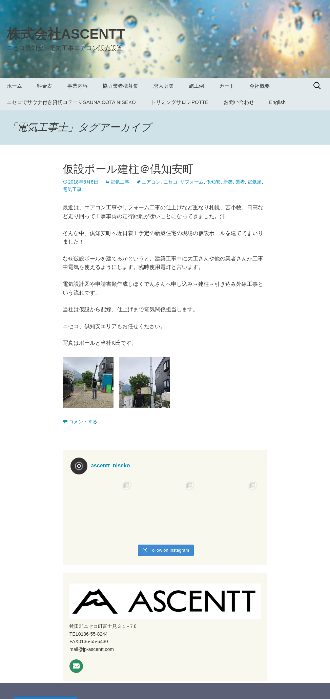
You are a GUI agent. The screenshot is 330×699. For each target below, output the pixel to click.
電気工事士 (74, 189)
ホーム (14, 86)
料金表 (44, 86)
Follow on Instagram (166, 550)
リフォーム (192, 182)
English (277, 102)
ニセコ (170, 182)
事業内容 (77, 86)
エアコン (151, 182)
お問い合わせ (239, 102)
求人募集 (163, 86)
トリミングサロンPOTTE (179, 102)
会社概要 (259, 86)
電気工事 (119, 182)
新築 (228, 182)
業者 (240, 182)
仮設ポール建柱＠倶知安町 (128, 169)
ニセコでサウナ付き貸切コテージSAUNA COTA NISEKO (71, 102)
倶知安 (213, 182)
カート (226, 86)
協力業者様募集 (120, 86)
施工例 (196, 86)
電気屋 (254, 182)
